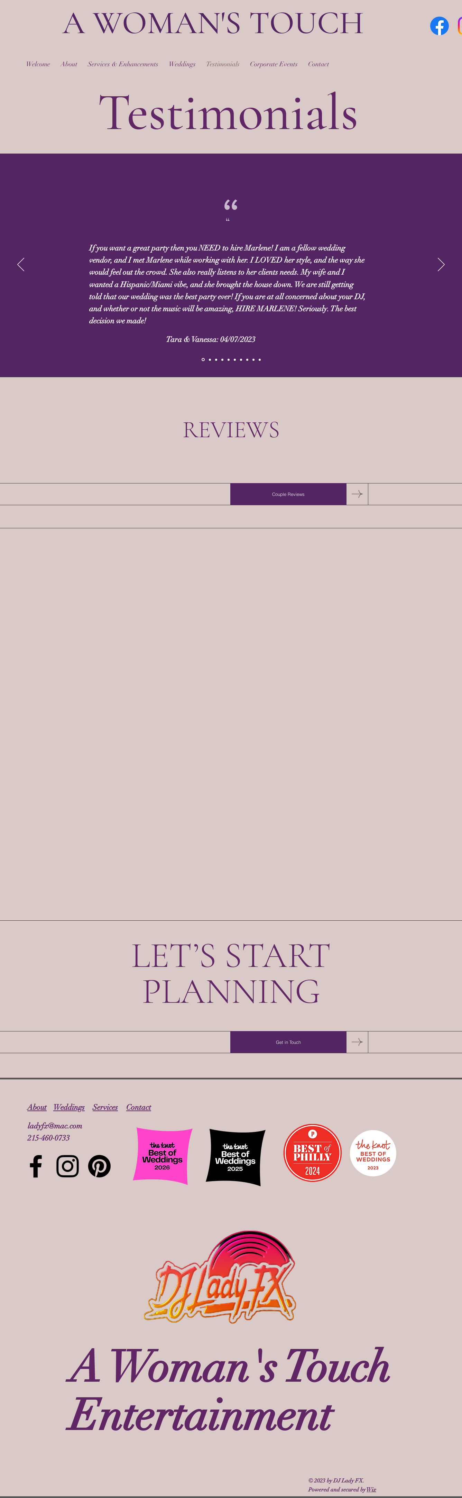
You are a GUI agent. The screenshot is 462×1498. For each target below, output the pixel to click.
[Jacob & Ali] (210, 360)
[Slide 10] (260, 360)
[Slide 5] (229, 360)
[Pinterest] (99, 1166)
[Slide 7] (241, 360)
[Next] (441, 265)
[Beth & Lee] (216, 360)
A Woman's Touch (230, 1367)
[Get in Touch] (288, 1042)
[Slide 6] (235, 360)
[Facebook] (439, 25)
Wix (371, 1489)
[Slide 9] (253, 360)
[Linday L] (222, 360)
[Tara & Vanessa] (203, 359)
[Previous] (20, 265)
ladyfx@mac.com (55, 1125)
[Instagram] (68, 1166)
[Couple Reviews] (288, 494)
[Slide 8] (247, 360)
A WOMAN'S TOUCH (213, 22)
